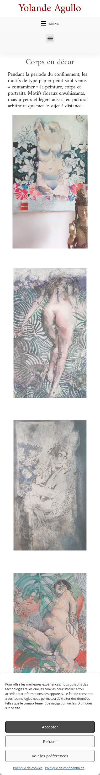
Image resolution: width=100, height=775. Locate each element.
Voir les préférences (50, 755)
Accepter (50, 726)
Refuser (50, 741)
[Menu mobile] (50, 24)
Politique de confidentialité (64, 768)
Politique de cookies (28, 768)
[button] (50, 38)
